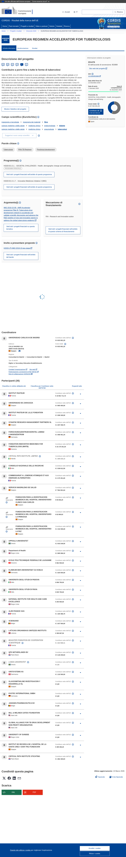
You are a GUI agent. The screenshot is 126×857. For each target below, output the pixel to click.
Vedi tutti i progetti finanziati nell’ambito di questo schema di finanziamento (62, 230)
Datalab (59, 26)
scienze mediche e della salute (13, 126)
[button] (75, 12)
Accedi (66, 12)
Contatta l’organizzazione (18, 369)
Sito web (33, 369)
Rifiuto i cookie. (95, 853)
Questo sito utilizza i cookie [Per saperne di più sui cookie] (20, 850)
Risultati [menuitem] (34, 48)
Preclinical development (46, 149)
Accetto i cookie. (95, 848)
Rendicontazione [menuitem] (22, 48)
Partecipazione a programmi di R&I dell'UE (24, 372)
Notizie (52, 26)
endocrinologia (49, 126)
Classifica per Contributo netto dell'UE (42, 387)
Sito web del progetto (98, 68)
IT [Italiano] (21, 64)
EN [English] (8, 64)
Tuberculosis (8, 149)
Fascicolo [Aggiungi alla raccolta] (100, 776)
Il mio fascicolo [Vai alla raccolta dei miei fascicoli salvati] (116, 777)
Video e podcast (41, 26)
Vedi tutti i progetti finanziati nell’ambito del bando (20, 256)
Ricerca (67, 26)
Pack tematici (14, 26)
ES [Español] (12, 64)
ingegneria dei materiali (31, 122)
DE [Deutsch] (3, 64)
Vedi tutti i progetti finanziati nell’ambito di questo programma (29, 174)
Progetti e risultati (27, 26)
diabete (62, 126)
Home (5, 26)
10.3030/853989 (93, 76)
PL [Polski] (26, 64)
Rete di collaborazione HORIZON (21, 374)
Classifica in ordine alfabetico (13, 386)
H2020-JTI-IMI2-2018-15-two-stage (17, 248)
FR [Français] (17, 64)
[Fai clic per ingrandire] (80, 394)
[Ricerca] (118, 12)
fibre (46, 122)
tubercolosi (62, 129)
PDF (34, 792)
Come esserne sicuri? (40, 1)
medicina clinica (34, 126)
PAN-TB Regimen (25, 149)
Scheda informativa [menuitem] (9, 48)
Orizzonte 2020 (31, 31)
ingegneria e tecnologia (10, 122)
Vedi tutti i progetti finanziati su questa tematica (20, 228)
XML (13, 792)
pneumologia (49, 129)
